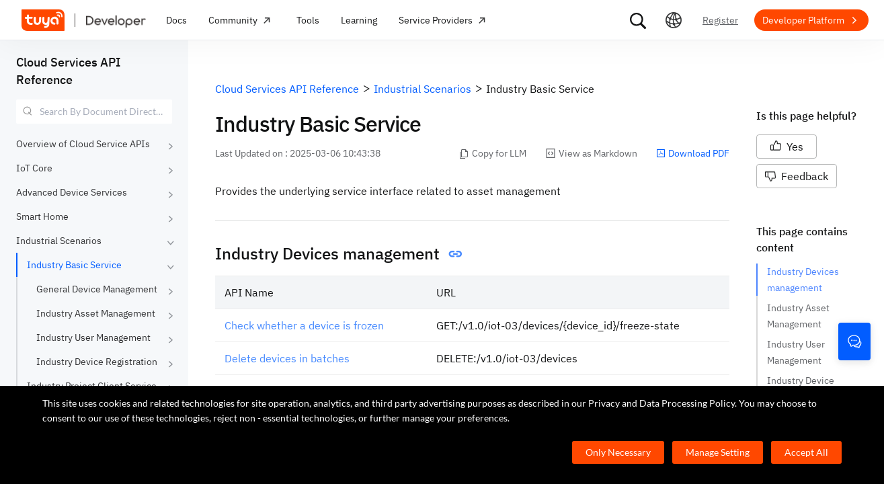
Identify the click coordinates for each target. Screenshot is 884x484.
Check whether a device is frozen (304, 325)
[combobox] (94, 111)
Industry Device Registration (96, 362)
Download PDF (692, 153)
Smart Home (42, 216)
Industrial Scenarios (59, 241)
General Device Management (96, 289)
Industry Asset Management (95, 313)
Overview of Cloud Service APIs (83, 144)
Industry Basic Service (74, 265)
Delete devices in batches (287, 358)
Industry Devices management (804, 280)
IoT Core (34, 168)
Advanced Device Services (71, 192)
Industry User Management (93, 337)
